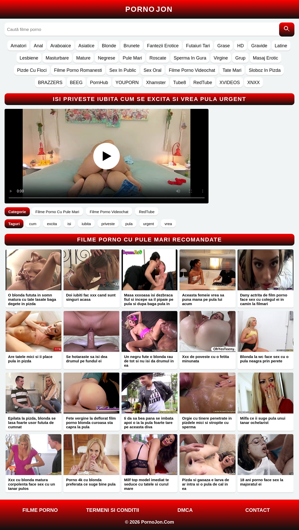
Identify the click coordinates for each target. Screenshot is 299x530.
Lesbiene (29, 58)
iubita (86, 224)
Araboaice (60, 45)
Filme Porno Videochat (192, 70)
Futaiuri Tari (198, 45)
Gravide (259, 45)
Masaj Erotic (265, 58)
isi (69, 224)
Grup (240, 58)
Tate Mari (232, 70)
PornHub (99, 82)
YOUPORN (127, 82)
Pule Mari (132, 58)
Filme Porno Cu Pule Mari (57, 212)
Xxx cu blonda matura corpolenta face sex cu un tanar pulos (31, 484)
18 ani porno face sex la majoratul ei (261, 482)
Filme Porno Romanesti (78, 70)
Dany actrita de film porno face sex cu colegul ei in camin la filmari (263, 299)
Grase (223, 45)
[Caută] (286, 29)
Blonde (109, 45)
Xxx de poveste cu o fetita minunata (205, 358)
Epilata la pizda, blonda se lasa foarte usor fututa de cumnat (32, 422)
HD (240, 45)
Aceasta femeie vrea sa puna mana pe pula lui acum (203, 299)
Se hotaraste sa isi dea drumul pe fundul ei (86, 358)
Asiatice (87, 45)
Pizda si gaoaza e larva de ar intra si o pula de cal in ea (205, 484)
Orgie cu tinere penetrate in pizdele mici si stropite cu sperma (207, 422)
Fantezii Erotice (163, 45)
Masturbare (57, 58)
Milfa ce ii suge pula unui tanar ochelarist (262, 420)
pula (129, 224)
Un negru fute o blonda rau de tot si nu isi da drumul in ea (149, 360)
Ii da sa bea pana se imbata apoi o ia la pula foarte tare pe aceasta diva (148, 422)
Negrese (106, 58)
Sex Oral (152, 70)
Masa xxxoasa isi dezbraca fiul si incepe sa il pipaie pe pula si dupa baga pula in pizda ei (148, 301)
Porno (149, 9)
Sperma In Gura (190, 58)
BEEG (76, 82)
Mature (83, 58)
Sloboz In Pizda (265, 70)
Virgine (221, 58)
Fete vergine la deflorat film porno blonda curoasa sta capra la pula (91, 422)
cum (32, 224)
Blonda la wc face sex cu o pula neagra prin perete (264, 358)
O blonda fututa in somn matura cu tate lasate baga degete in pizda (32, 299)
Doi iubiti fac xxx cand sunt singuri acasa (90, 297)
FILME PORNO (40, 510)
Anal (38, 45)
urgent (148, 224)
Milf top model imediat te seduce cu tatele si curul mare (146, 484)
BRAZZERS (50, 82)
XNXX (253, 82)
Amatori (18, 45)
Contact (257, 510)
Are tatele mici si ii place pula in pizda (30, 358)
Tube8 (179, 82)
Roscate (157, 58)
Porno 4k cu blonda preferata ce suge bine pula (90, 482)
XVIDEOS (229, 82)
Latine (281, 45)
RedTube (202, 82)
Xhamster (156, 82)
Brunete (132, 45)
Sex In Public (122, 70)
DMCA (185, 510)
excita (52, 224)
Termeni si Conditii (112, 510)
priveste (108, 224)
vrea (168, 224)
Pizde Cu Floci (32, 70)
